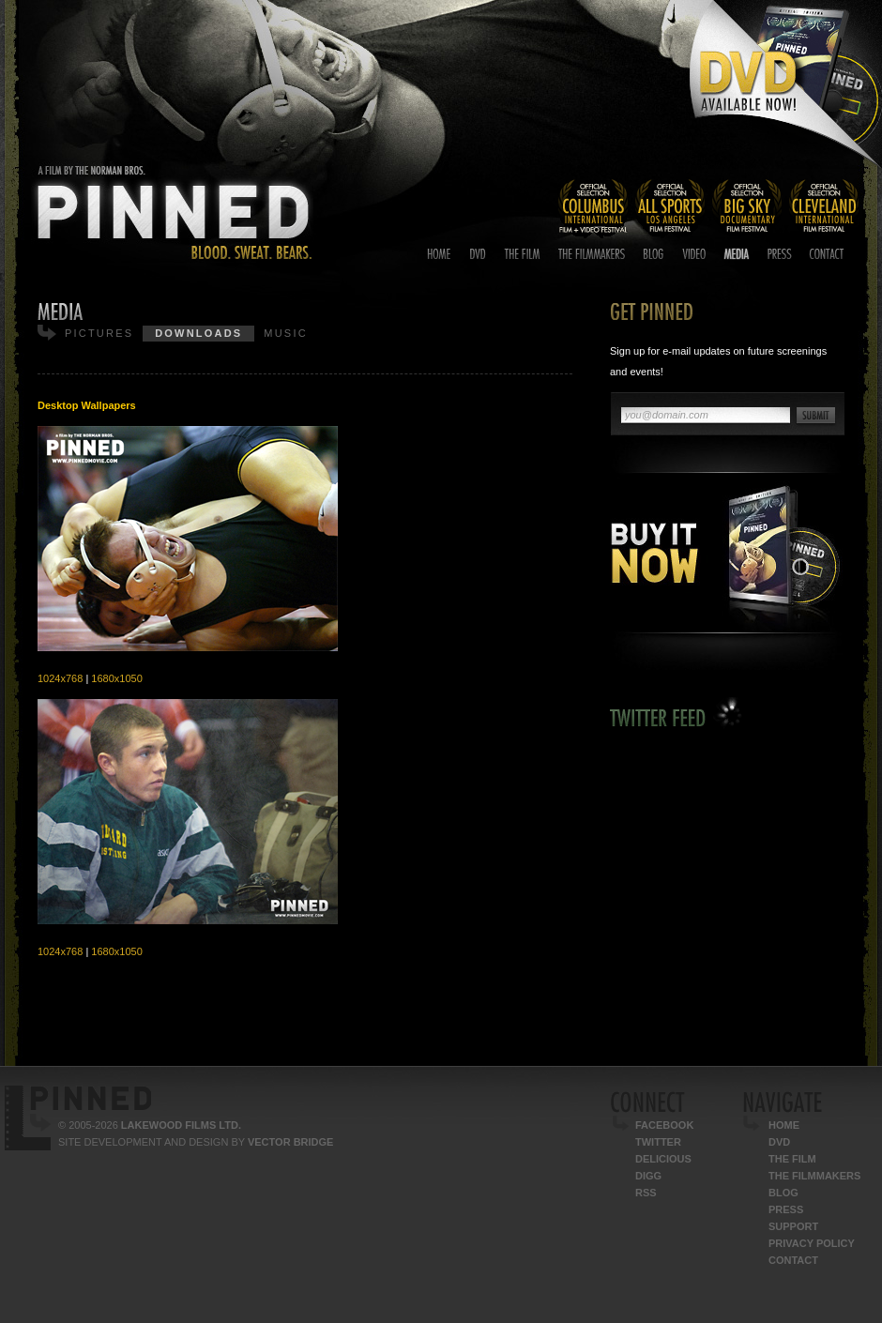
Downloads (198, 333)
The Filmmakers (814, 1175)
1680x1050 (116, 678)
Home (783, 1125)
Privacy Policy (811, 1243)
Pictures (99, 333)
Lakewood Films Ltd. (181, 1125)
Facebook (664, 1125)
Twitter (658, 1142)
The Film (792, 1158)
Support (793, 1226)
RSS (646, 1192)
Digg (648, 1175)
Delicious (663, 1158)
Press (785, 1209)
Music (285, 333)
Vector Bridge (290, 1142)
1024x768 (60, 678)
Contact (793, 1260)
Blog (783, 1192)
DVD (779, 1142)
